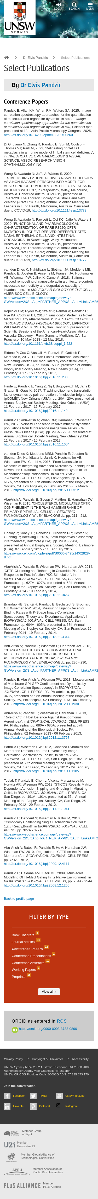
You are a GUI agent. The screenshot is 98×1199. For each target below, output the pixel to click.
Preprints (21, 977)
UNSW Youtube (74, 1095)
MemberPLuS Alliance (52, 1185)
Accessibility (80, 1059)
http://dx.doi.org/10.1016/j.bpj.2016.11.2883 (37, 377)
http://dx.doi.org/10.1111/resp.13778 (59, 210)
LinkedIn (18, 1106)
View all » (49, 991)
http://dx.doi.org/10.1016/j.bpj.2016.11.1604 (37, 444)
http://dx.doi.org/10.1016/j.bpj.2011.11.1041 (37, 809)
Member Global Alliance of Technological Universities (37, 1156)
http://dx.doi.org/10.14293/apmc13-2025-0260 (38, 135)
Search (74, 6)
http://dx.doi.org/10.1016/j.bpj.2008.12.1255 (37, 885)
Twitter (43, 1095)
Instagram (71, 1106)
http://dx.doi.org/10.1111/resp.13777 (59, 260)
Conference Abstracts (30, 963)
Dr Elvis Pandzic (35, 58)
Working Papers (25, 970)
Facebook (19, 1095)
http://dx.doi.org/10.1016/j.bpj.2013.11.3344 (37, 637)
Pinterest (44, 1106)
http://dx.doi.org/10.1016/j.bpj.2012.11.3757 (37, 737)
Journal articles (25, 942)
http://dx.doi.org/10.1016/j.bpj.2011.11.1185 (46, 771)
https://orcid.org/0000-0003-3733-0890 (44, 1029)
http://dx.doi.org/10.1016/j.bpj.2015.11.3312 (46, 490)
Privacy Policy (13, 1059)
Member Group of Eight (32, 1132)
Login (58, 6)
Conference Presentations (33, 956)
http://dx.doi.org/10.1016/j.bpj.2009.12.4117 (37, 864)
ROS (62, 1021)
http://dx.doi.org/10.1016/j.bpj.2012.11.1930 (46, 704)
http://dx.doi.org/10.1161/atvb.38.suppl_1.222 (38, 344)
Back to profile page (19, 899)
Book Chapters (24, 935)
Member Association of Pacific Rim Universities (48, 1170)
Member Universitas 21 (26, 1144)
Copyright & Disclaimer (47, 1059)
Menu (90, 6)
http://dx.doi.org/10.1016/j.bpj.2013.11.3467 (37, 595)
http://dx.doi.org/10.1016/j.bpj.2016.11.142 (36, 411)
